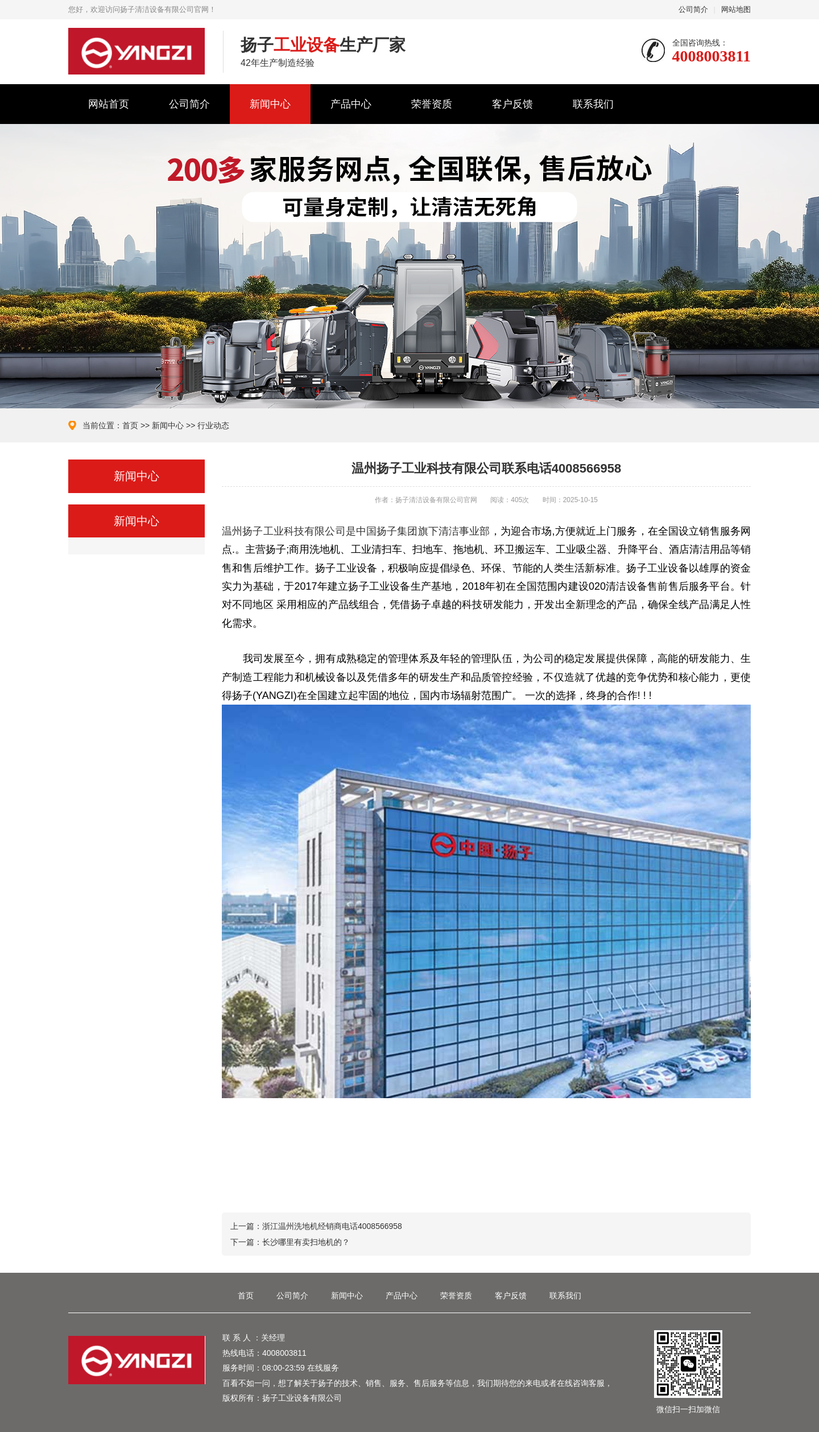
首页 (130, 425)
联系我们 (593, 104)
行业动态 (213, 425)
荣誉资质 (431, 104)
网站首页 (108, 104)
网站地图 (736, 9)
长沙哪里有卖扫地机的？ (306, 1242)
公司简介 (693, 9)
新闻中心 (270, 104)
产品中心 (350, 104)
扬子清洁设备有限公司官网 (137, 51)
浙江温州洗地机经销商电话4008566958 (332, 1226)
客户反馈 (512, 104)
